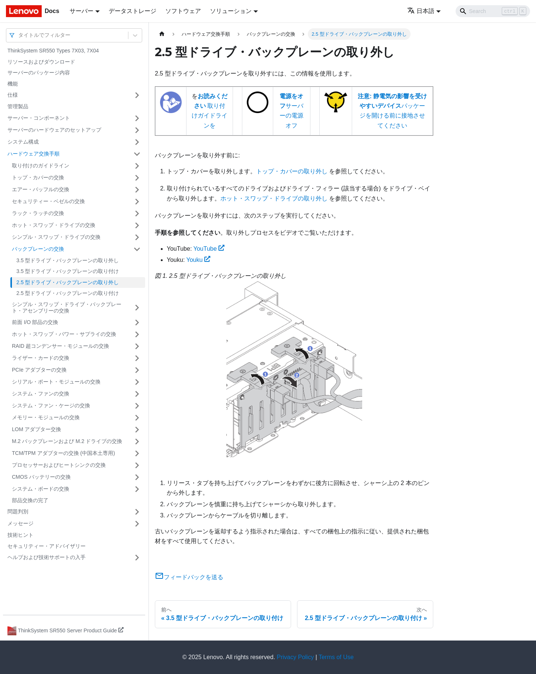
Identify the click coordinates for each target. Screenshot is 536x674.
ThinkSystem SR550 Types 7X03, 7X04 (53, 51)
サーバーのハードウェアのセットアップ (54, 130)
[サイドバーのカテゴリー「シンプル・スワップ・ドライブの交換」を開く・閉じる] (137, 237)
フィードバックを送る (189, 577)
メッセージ (20, 523)
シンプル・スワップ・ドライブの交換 (56, 237)
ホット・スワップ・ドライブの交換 (53, 225)
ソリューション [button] (231, 11)
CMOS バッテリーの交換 (41, 477)
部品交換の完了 (30, 500)
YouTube (208, 248)
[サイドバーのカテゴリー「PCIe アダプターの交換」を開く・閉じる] (137, 370)
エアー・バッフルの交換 (40, 189)
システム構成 (23, 142)
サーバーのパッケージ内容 (38, 73)
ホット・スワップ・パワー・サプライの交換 (64, 334)
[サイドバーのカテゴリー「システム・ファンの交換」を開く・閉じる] (137, 394)
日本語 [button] (420, 11)
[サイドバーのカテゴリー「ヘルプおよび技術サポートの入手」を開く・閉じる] (137, 558)
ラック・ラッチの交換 (38, 213)
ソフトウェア (183, 11)
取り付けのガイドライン (40, 165)
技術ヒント (20, 535)
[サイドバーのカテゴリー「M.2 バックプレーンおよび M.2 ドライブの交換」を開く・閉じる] (137, 441)
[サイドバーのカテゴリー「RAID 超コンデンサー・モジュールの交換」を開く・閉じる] (137, 346)
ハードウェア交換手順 (33, 154)
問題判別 (17, 511)
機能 (12, 84)
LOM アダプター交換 (36, 429)
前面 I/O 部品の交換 (35, 322)
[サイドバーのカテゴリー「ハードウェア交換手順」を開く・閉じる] (137, 154)
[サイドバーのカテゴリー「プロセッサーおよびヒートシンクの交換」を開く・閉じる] (137, 465)
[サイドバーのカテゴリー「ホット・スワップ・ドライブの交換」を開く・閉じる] (137, 225)
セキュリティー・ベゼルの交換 (48, 201)
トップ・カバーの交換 (38, 177)
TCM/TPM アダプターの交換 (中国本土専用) (63, 453)
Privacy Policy (295, 657)
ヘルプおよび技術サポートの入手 (46, 557)
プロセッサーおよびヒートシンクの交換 (59, 465)
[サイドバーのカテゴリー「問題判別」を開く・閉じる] (137, 512)
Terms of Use (336, 657)
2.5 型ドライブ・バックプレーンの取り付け (67, 293)
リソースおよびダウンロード (41, 62)
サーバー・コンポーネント (38, 118)
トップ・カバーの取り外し (292, 171)
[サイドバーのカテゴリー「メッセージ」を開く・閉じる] (137, 524)
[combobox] (19, 35)
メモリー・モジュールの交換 (46, 417)
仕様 (12, 95)
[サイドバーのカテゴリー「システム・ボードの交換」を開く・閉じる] (137, 489)
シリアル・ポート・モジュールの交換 (56, 382)
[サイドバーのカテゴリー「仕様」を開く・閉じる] (137, 95)
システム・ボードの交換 (40, 489)
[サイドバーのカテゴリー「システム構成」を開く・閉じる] (137, 142)
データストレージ (132, 11)
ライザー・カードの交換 (40, 358)
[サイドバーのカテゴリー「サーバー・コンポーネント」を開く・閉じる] (137, 118)
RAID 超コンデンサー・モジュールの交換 (60, 346)
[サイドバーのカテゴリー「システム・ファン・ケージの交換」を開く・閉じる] (137, 406)
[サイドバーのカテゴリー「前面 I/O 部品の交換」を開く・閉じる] (137, 322)
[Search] (493, 11)
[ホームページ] (162, 34)
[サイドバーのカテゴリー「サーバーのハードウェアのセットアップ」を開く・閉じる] (137, 130)
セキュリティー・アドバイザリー (46, 546)
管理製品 (17, 106)
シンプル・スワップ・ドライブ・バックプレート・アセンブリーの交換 (66, 307)
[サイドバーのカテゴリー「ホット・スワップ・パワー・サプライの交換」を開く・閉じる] (137, 334)
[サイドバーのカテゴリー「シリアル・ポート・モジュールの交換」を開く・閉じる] (137, 382)
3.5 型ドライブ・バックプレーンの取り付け (67, 271)
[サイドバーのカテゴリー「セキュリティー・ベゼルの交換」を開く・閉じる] (137, 202)
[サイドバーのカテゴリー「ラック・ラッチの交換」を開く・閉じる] (137, 213)
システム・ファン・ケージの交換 (51, 405)
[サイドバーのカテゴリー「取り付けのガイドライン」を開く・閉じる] (137, 166)
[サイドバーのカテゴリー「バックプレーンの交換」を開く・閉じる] (137, 249)
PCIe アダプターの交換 (39, 370)
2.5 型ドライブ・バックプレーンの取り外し (67, 282)
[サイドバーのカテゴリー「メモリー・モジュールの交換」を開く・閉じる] (137, 418)
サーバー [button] (81, 11)
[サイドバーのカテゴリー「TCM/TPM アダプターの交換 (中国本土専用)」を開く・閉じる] (137, 453)
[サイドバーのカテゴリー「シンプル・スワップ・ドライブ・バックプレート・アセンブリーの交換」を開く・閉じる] (137, 308)
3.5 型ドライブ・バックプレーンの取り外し (67, 260)
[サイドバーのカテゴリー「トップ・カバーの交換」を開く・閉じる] (137, 178)
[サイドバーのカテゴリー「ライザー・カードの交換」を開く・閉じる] (137, 358)
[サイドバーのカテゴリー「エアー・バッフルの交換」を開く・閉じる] (137, 190)
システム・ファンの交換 (40, 394)
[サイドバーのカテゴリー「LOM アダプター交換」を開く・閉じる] (137, 430)
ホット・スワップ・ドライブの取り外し (274, 198)
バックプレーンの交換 (38, 249)
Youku (198, 260)
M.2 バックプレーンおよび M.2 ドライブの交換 (67, 441)
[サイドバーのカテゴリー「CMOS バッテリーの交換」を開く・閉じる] (137, 477)
